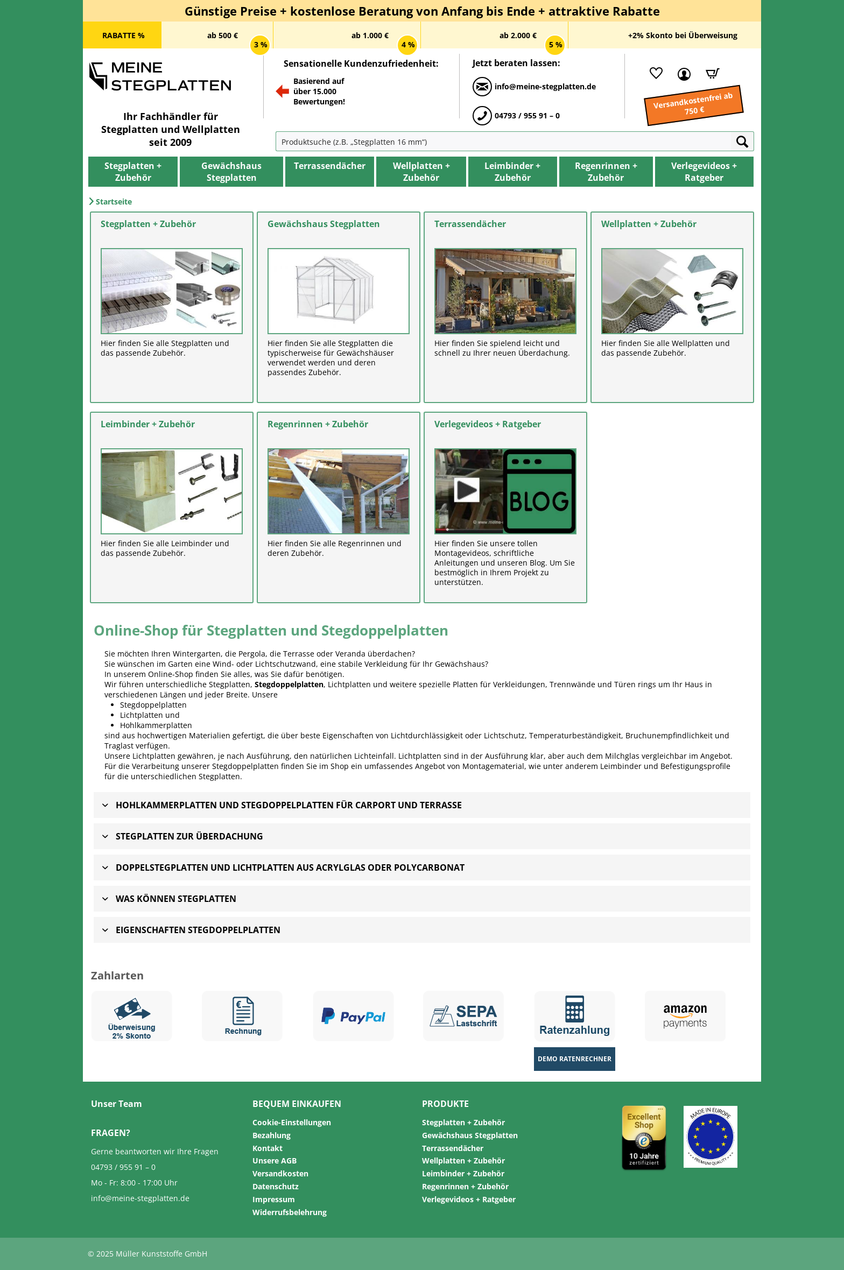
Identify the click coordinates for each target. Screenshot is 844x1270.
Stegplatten (219, 776)
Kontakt (267, 1148)
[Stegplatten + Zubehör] (133, 172)
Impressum (273, 1199)
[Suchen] (742, 141)
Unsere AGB (274, 1160)
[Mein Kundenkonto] (681, 73)
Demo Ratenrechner (574, 1058)
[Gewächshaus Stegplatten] (231, 172)
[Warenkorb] (709, 73)
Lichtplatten (141, 715)
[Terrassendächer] (329, 166)
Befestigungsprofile (695, 766)
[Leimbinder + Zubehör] (512, 172)
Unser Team (116, 1104)
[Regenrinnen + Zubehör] (606, 172)
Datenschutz (275, 1186)
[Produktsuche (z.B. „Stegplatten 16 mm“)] (503, 141)
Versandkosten (280, 1173)
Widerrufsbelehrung (289, 1212)
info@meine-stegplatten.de (140, 1198)
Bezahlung (271, 1135)
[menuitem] (300, 141)
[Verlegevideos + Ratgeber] (704, 172)
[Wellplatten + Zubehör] (421, 172)
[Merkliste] (653, 73)
